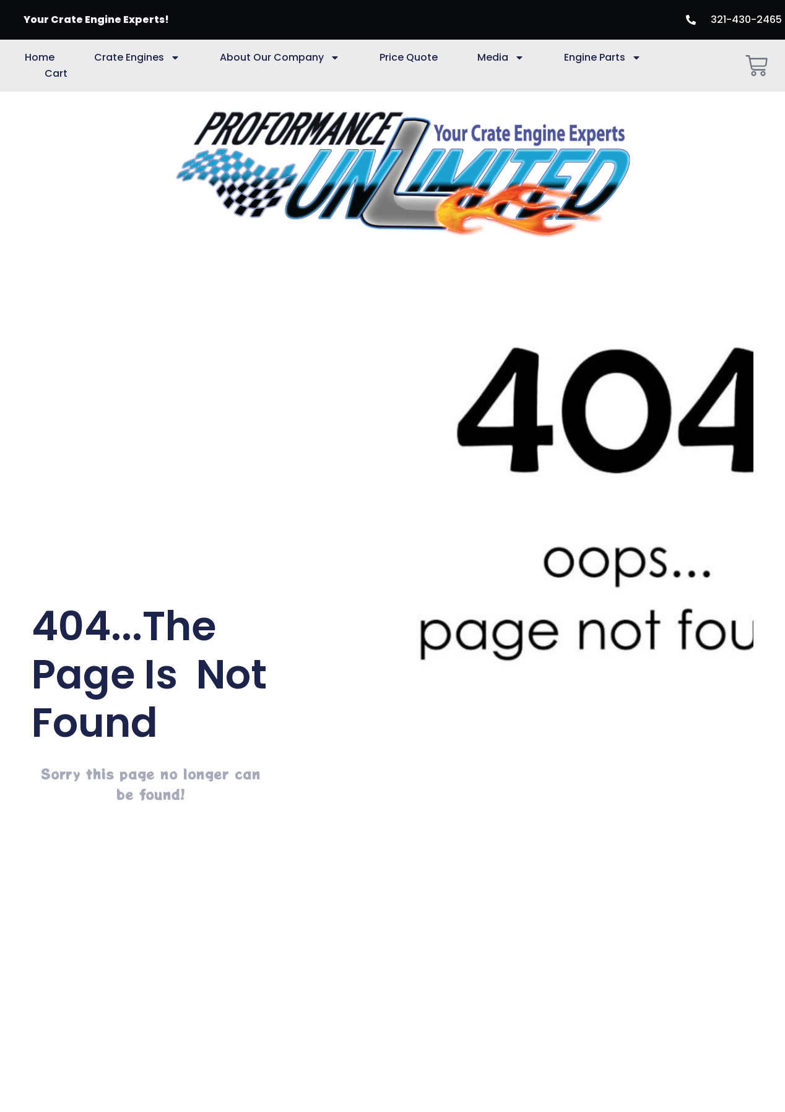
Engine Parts (602, 58)
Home (39, 57)
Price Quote (408, 57)
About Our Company (280, 58)
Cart (56, 73)
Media (500, 58)
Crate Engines (137, 58)
